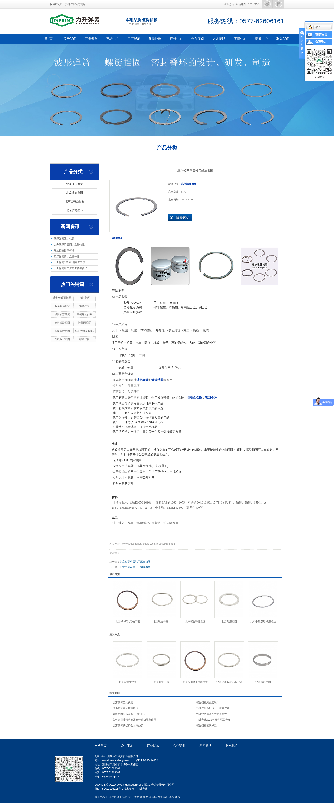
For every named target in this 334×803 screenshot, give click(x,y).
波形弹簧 (84, 306)
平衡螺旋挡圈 (84, 314)
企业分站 (229, 4)
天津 (160, 796)
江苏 (125, 796)
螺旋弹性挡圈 (62, 331)
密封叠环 (84, 297)
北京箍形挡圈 (263, 682)
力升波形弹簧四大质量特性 (69, 244)
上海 (171, 796)
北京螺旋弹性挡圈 (195, 621)
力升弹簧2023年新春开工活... (70, 262)
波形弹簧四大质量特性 (66, 256)
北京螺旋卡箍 (161, 682)
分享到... (321, 41)
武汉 (165, 796)
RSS (250, 4)
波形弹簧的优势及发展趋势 (128, 725)
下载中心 (240, 38)
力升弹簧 (142, 788)
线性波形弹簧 (62, 314)
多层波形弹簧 (62, 306)
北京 (177, 796)
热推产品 (100, 796)
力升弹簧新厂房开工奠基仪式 (70, 268)
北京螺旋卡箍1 (161, 621)
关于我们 (69, 38)
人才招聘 (219, 38)
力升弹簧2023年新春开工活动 (213, 719)
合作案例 (197, 38)
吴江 (154, 796)
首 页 (49, 38)
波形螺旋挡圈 (62, 322)
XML (257, 4)
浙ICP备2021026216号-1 (109, 788)
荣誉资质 (91, 38)
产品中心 (112, 38)
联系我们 (282, 38)
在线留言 (321, 34)
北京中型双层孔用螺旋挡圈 (135, 567)
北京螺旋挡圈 (74, 192)
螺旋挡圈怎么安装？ (207, 702)
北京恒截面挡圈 (74, 201)
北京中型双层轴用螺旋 (263, 621)
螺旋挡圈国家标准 (64, 250)
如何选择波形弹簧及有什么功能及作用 (134, 719)
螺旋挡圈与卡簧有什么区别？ (129, 713)
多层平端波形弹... (85, 331)
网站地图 (241, 4)
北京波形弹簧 (74, 184)
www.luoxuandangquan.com (118, 760)
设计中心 (176, 38)
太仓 (136, 796)
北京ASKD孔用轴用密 (127, 621)
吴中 (130, 796)
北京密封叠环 (74, 210)
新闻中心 (261, 38)
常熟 (142, 796)
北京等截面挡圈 (128, 682)
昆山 (148, 796)
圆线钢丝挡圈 (62, 339)
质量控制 (155, 38)
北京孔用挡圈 (229, 621)
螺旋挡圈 (84, 339)
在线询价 (180, 217)
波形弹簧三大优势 (64, 238)
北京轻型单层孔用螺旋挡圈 (135, 561)
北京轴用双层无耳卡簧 (229, 682)
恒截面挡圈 (84, 322)
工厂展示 (133, 38)
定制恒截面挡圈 (62, 297)
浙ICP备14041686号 (147, 760)
